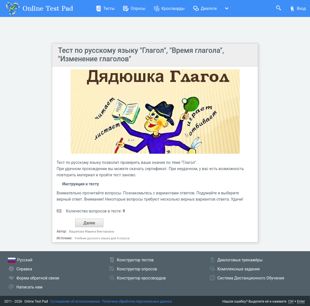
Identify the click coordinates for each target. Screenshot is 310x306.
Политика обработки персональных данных (137, 301)
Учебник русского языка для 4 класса (102, 238)
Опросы (134, 8)
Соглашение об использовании (75, 301)
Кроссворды (169, 8)
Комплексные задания (238, 269)
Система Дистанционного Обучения (250, 278)
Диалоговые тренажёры (240, 260)
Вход (297, 8)
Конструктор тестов (135, 260)
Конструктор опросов (137, 269)
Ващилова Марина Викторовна (91, 231)
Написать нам (29, 287)
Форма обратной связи (37, 278)
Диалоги (205, 8)
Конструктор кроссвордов (141, 278)
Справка (24, 269)
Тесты (105, 8)
